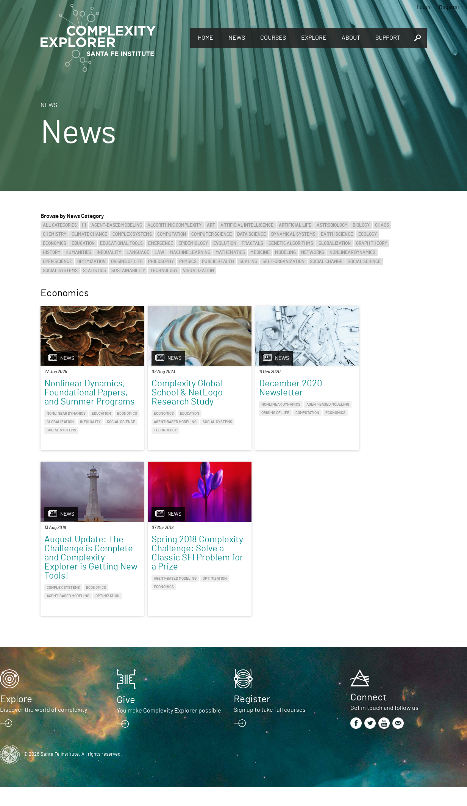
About (351, 38)
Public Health (218, 261)
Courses (273, 38)
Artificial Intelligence (246, 225)
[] (84, 225)
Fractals (252, 243)
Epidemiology (193, 243)
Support (387, 38)
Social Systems (60, 270)
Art (211, 225)
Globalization (335, 243)
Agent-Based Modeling (116, 225)
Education (83, 243)
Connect (368, 716)
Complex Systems (132, 234)
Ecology (367, 234)
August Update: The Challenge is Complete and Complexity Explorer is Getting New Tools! (360, 406)
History (51, 252)
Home (205, 38)
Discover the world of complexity (43, 729)
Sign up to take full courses (270, 729)
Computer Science (211, 234)
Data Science (251, 234)
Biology (361, 225)
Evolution (224, 243)
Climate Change (89, 234)
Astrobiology (332, 225)
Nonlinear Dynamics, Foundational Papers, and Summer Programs (84, 397)
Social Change (326, 261)
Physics (188, 261)
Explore (313, 38)
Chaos (382, 225)
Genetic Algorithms (291, 243)
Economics (54, 243)
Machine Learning (190, 252)
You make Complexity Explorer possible (169, 730)
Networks (312, 252)
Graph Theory (371, 243)
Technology (164, 270)
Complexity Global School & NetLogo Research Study (172, 392)
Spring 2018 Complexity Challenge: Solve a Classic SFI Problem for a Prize (83, 576)
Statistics (94, 270)
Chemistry (54, 234)
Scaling (248, 261)
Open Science (57, 261)
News (236, 38)
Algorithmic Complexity (174, 225)
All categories (60, 225)
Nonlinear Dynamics (352, 252)
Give (126, 719)
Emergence (160, 243)
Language (138, 252)
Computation (171, 234)
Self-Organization (283, 261)
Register (449, 7)
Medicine (260, 252)
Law (159, 252)
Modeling (285, 252)
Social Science (364, 261)
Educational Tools (121, 243)
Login (423, 7)
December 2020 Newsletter (260, 388)
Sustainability (128, 270)
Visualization (198, 270)
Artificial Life (295, 225)
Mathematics (230, 252)
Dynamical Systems (293, 234)
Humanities (78, 252)
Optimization (91, 261)
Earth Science (337, 234)
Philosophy (161, 261)
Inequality (109, 252)
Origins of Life (127, 261)
